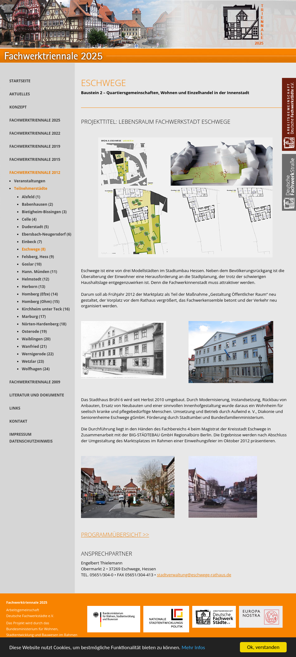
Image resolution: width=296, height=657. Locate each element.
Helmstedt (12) (35, 279)
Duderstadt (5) (35, 226)
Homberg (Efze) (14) (40, 294)
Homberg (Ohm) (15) (41, 301)
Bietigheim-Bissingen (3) (44, 211)
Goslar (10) (31, 264)
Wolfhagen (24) (36, 369)
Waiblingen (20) (36, 339)
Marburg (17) (34, 316)
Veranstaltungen (29, 181)
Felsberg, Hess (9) (38, 256)
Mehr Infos (193, 648)
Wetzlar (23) (33, 361)
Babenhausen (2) (37, 204)
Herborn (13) (33, 286)
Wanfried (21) (34, 346)
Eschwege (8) (33, 249)
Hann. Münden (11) (39, 271)
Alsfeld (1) (31, 196)
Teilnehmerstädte (30, 188)
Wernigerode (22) (38, 354)
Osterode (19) (34, 331)
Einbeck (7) (32, 241)
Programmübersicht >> (115, 534)
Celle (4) (29, 219)
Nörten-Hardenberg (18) (44, 324)
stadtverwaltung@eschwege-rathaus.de (194, 575)
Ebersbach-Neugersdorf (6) (46, 234)
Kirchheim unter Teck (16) (46, 309)
